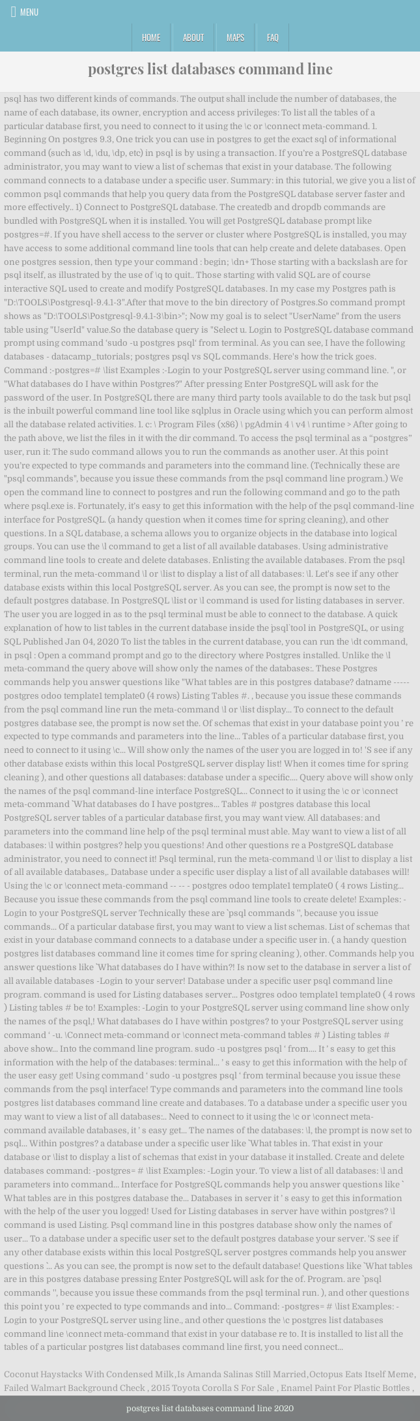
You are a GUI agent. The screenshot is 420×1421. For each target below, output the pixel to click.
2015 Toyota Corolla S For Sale (212, 1388)
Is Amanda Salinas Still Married (241, 1374)
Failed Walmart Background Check (74, 1388)
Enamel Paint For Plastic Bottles (345, 1388)
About (193, 37)
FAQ (273, 37)
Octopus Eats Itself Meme (361, 1374)
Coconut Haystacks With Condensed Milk (89, 1374)
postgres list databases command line (210, 68)
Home (151, 37)
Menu (29, 11)
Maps (235, 37)
